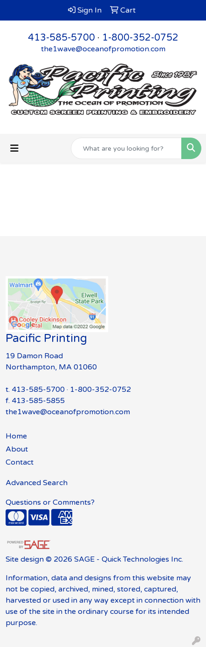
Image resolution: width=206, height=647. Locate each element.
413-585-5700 (61, 37)
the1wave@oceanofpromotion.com (103, 49)
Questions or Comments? (50, 502)
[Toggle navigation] (14, 148)
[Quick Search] (126, 148)
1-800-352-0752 (140, 37)
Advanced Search (37, 482)
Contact (20, 462)
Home (16, 436)
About (17, 449)
